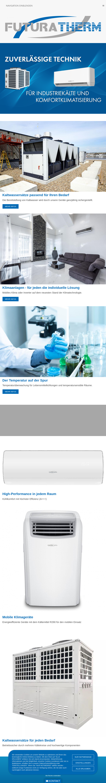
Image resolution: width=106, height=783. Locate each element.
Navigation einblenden (19, 5)
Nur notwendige (83, 757)
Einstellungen (83, 763)
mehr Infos (10, 206)
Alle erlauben (83, 769)
